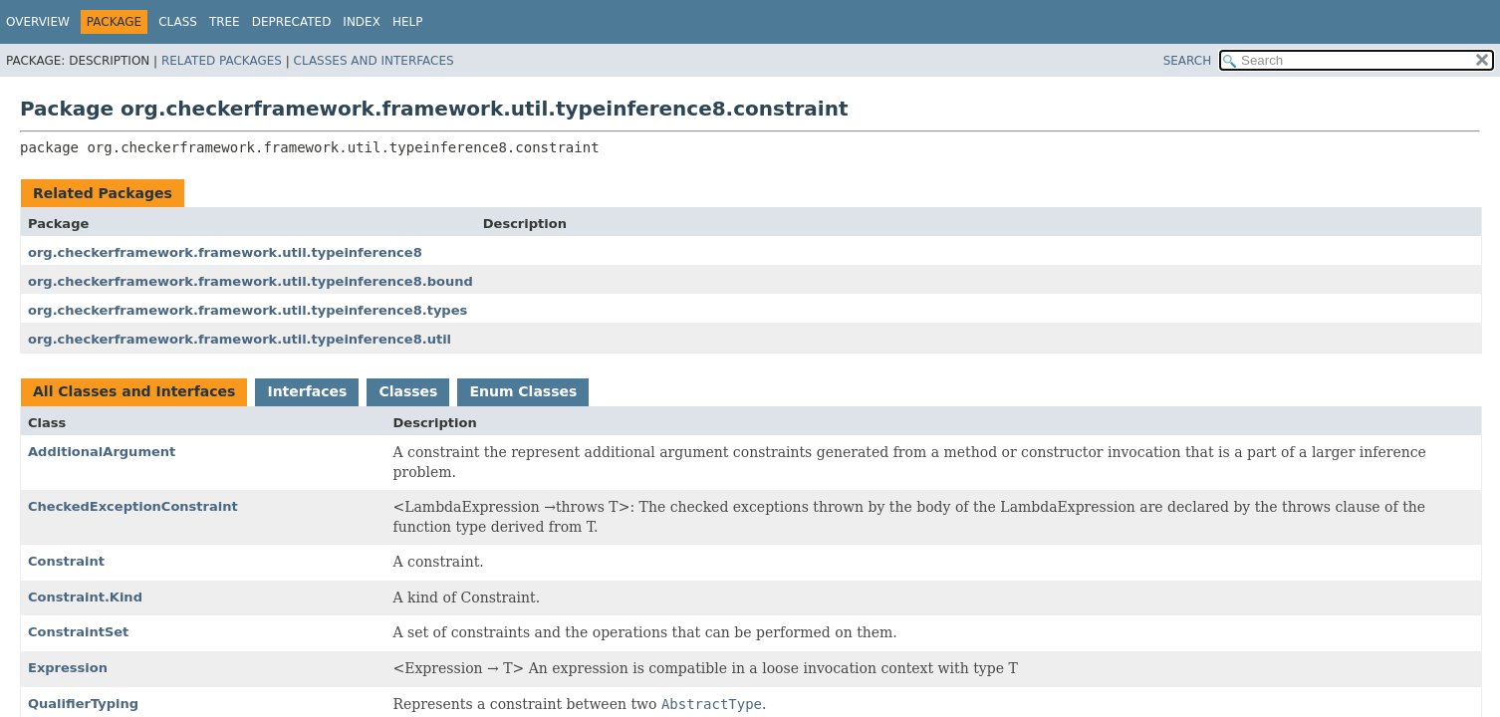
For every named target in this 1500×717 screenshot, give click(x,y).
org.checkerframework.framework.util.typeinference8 (225, 252)
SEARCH (1187, 61)
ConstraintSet (78, 631)
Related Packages (221, 61)
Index (361, 22)
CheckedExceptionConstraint (133, 506)
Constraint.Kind (85, 597)
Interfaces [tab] (307, 391)
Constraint (66, 561)
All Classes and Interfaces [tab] (134, 391)
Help (407, 22)
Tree (224, 22)
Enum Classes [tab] (523, 391)
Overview (38, 22)
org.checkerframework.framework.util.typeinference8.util (239, 339)
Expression (68, 667)
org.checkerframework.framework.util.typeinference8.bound (250, 281)
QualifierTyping (83, 703)
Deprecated (292, 22)
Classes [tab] (407, 391)
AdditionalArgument (101, 451)
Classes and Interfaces (374, 61)
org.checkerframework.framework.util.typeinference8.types (247, 310)
